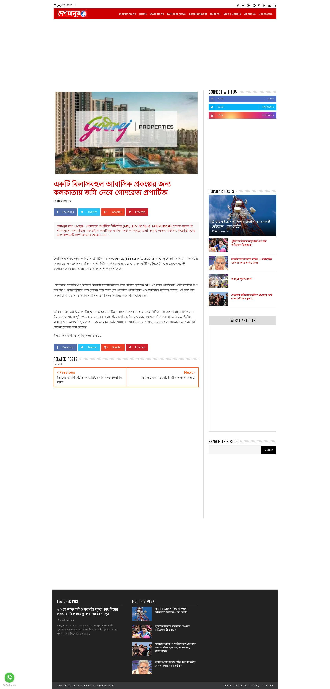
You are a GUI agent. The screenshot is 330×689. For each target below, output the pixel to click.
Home (227, 685)
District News (127, 13)
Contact (269, 685)
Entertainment (198, 13)
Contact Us (265, 13)
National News (176, 13)
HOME (143, 13)
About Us (250, 13)
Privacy (255, 685)
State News (157, 13)
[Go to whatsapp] (9, 678)
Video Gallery (232, 13)
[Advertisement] (165, 54)
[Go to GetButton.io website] (9, 685)
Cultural (215, 13)
